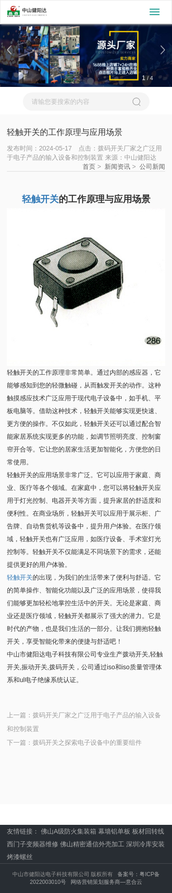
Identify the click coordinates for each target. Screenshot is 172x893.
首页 (89, 166)
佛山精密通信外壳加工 (92, 844)
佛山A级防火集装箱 (68, 831)
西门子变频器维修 (32, 844)
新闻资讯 (117, 166)
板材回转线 (148, 831)
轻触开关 (20, 577)
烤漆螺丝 (20, 857)
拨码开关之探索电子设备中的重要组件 (87, 742)
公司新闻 (152, 166)
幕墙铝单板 (114, 831)
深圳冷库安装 (145, 844)
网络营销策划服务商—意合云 (106, 882)
